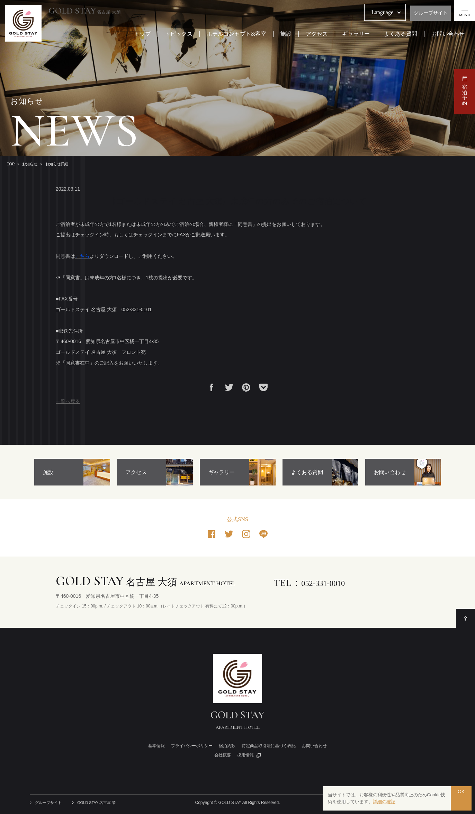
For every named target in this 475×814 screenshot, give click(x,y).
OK (461, 798)
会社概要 (222, 755)
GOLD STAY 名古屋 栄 (101, 802)
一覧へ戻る (68, 401)
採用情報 (245, 755)
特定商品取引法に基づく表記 (269, 745)
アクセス (317, 34)
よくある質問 (400, 34)
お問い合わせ (448, 34)
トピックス (178, 34)
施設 (286, 34)
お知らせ (29, 164)
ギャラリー (356, 34)
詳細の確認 (384, 801)
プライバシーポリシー (192, 745)
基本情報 (156, 745)
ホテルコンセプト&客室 (236, 34)
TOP (11, 164)
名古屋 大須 (91, 11)
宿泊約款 (227, 745)
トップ (142, 34)
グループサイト (431, 13)
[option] (72, 472)
